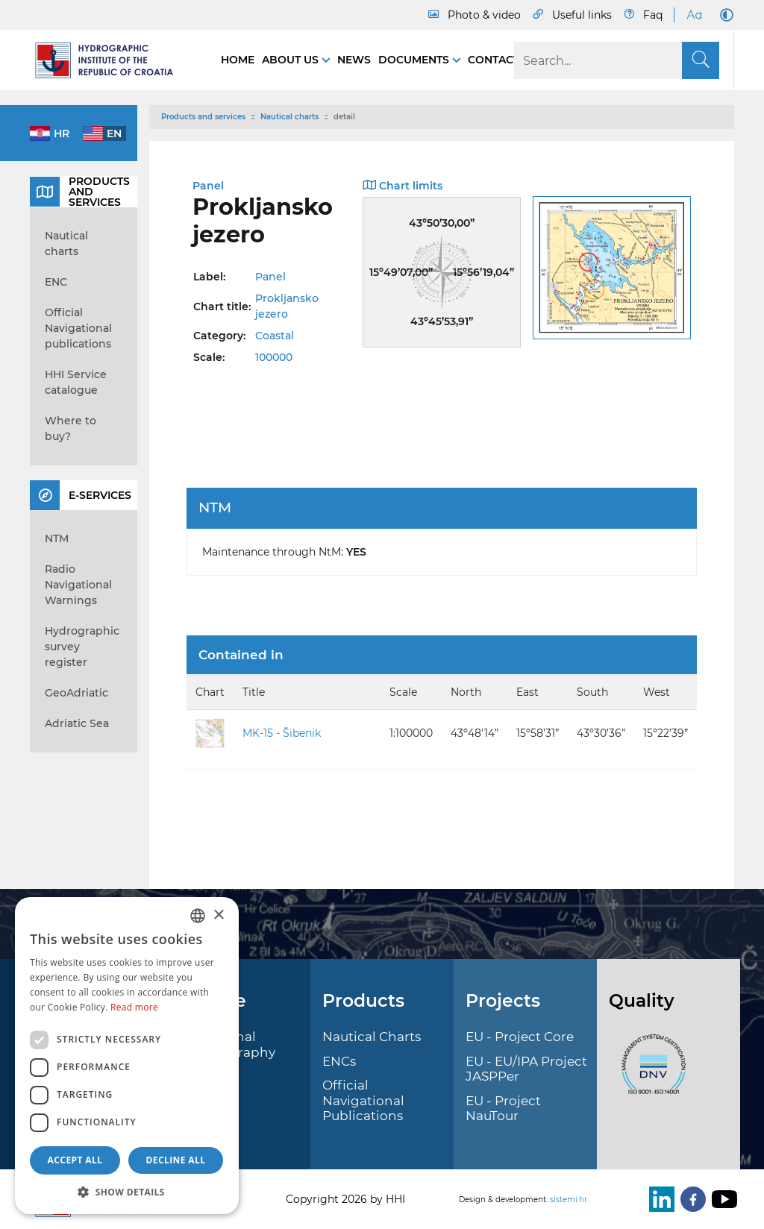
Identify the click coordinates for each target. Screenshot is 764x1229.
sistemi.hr (568, 1199)
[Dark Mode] (723, 15)
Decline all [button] (176, 1160)
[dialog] (127, 1055)
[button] (127, 1191)
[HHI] (110, 60)
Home (237, 59)
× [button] (218, 915)
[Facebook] (690, 1199)
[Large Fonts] (693, 15)
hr (61, 133)
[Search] (616, 60)
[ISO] (650, 1073)
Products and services (203, 117)
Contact (493, 59)
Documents (415, 59)
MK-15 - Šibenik (281, 733)
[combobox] (197, 915)
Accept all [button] (75, 1160)
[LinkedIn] (658, 1199)
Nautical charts (289, 117)
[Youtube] (721, 1199)
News (354, 59)
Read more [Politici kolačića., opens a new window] (134, 1007)
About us (292, 59)
